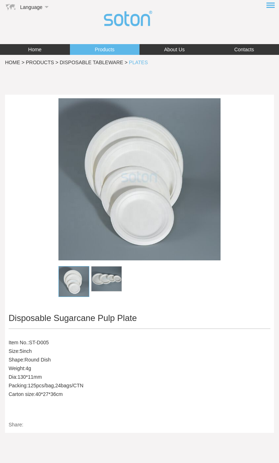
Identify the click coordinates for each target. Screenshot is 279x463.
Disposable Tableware (91, 62)
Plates (138, 62)
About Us (174, 49)
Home (35, 49)
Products (104, 49)
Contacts (244, 49)
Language (31, 7)
